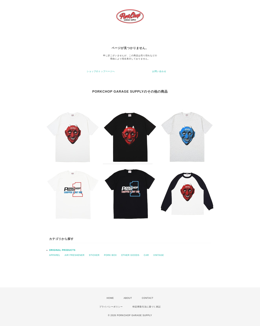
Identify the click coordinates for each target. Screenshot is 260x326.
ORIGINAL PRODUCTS (62, 250)
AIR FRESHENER (74, 255)
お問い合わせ (159, 71)
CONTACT (147, 298)
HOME (110, 298)
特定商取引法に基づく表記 (147, 306)
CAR (146, 255)
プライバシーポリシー (111, 306)
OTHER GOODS (130, 255)
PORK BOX (110, 255)
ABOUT (128, 298)
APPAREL (54, 255)
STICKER (94, 255)
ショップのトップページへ (101, 71)
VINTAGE (158, 255)
